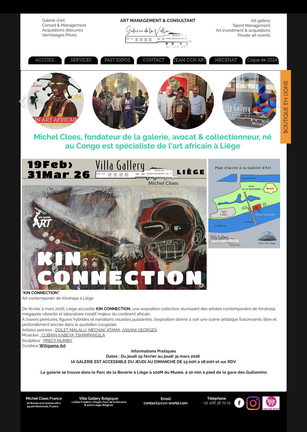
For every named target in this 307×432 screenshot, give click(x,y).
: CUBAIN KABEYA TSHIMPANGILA (72, 335)
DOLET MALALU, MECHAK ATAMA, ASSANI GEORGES (106, 330)
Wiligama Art (52, 345)
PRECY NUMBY (57, 340)
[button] (55, 101)
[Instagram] (253, 403)
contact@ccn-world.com (166, 403)
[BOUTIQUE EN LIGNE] (285, 107)
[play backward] (22, 101)
